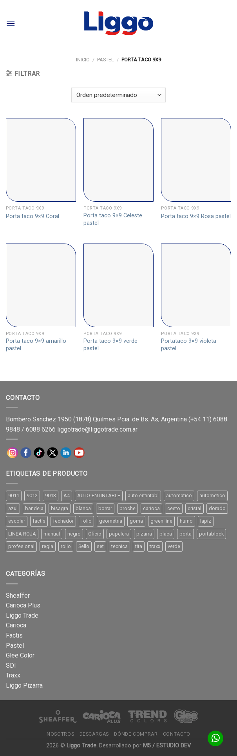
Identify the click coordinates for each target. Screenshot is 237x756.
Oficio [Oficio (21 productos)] (94, 534)
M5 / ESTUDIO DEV (167, 745)
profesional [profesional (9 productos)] (21, 546)
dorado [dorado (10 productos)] (217, 508)
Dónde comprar (135, 734)
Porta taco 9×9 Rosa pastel (196, 216)
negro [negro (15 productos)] (74, 534)
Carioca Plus (23, 605)
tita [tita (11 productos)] (138, 546)
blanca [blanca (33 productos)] (83, 508)
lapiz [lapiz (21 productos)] (205, 521)
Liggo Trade (22, 615)
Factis (14, 635)
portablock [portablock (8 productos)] (211, 534)
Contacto (176, 734)
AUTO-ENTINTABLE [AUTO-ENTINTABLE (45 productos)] (98, 495)
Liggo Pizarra (24, 685)
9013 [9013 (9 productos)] (50, 495)
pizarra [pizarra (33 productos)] (144, 534)
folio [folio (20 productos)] (86, 521)
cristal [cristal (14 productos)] (194, 508)
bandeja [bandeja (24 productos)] (34, 508)
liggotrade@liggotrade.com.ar (97, 429)
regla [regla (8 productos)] (47, 546)
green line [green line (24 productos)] (161, 521)
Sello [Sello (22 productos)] (83, 546)
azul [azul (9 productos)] (13, 508)
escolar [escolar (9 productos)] (16, 521)
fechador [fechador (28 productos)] (63, 521)
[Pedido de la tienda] (118, 95)
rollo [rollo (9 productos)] (66, 546)
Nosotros (60, 734)
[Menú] (10, 23)
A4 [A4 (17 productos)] (66, 495)
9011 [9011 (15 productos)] (13, 495)
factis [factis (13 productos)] (39, 521)
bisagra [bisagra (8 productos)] (59, 508)
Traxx (13, 675)
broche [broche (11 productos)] (127, 508)
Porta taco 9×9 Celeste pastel (112, 219)
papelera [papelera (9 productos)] (119, 534)
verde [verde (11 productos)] (174, 546)
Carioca (16, 625)
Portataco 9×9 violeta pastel (188, 345)
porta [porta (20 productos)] (185, 534)
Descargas (94, 734)
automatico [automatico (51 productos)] (179, 495)
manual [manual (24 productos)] (51, 534)
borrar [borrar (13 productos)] (105, 508)
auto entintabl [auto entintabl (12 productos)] (143, 495)
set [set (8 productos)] (100, 546)
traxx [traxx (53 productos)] (155, 546)
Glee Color (20, 655)
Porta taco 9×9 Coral (32, 216)
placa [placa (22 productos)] (165, 534)
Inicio (83, 60)
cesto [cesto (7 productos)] (173, 508)
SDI (11, 665)
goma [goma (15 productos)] (136, 521)
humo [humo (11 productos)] (186, 521)
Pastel (105, 60)
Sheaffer (18, 595)
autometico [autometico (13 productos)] (212, 495)
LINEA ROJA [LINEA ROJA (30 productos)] (22, 534)
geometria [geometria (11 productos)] (110, 521)
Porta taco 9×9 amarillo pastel (36, 345)
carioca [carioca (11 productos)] (151, 508)
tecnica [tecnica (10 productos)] (119, 546)
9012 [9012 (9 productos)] (32, 495)
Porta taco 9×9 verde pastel (110, 345)
